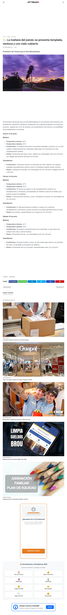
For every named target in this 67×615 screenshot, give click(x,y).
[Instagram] (60, 607)
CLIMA (6, 277)
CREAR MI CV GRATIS (33, 532)
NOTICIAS (13, 277)
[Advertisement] (33, 18)
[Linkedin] (51, 282)
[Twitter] (23, 282)
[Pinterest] (60, 282)
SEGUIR (50, 591)
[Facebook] (13, 282)
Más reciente (8, 289)
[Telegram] (33, 282)
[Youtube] (63, 607)
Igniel (63, 612)
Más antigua (59, 289)
